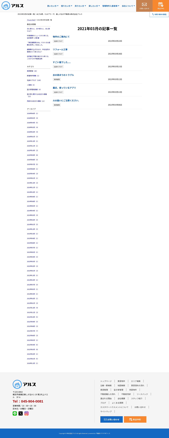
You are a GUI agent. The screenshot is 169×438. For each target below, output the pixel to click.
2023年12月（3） (33, 229)
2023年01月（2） (33, 271)
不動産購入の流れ (107, 394)
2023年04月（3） (33, 257)
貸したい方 (93, 5)
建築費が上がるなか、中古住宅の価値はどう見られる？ (38, 50)
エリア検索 (135, 381)
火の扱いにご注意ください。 (66, 100)
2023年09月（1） (33, 238)
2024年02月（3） (33, 220)
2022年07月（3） (33, 284)
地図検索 (121, 385)
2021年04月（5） (33, 345)
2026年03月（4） (33, 127)
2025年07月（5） (33, 164)
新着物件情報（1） (33, 76)
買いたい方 (52, 5)
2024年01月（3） (33, 224)
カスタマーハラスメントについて (114, 407)
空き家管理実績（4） (34, 89)
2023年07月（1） (33, 247)
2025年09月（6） (33, 155)
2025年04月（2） (33, 173)
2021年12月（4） (33, 308)
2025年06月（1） (33, 169)
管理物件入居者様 (109, 5)
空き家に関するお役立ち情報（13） (37, 95)
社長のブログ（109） (34, 80)
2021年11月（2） (33, 312)
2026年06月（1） (33, 113)
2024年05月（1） (33, 206)
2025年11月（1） (33, 146)
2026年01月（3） (33, 136)
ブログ (103, 402)
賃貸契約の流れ (137, 385)
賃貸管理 (57, 79)
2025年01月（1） (33, 178)
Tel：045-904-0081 (28, 401)
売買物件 (133, 389)
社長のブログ (58, 41)
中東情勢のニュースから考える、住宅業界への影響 (38, 36)
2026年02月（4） (33, 132)
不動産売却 (126, 394)
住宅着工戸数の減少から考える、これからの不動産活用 (38, 57)
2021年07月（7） (33, 331)
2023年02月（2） (33, 266)
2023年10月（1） (33, 234)
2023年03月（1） (33, 261)
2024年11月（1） (33, 187)
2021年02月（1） (33, 354)
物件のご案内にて (61, 36)
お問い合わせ (140, 407)
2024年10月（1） (33, 192)
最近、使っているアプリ (64, 87)
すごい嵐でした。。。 (62, 62)
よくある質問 (117, 402)
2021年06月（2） (33, 335)
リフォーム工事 (60, 49)
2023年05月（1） (33, 252)
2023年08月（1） (33, 243)
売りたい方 (79, 5)
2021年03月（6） (33, 349)
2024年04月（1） (33, 210)
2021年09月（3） (33, 322)
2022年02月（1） (33, 298)
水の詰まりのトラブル (63, 74)
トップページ (106, 381)
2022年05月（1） (33, 289)
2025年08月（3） (33, 159)
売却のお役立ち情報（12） (36, 101)
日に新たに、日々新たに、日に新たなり (38, 30)
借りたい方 (65, 5)
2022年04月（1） (33, 294)
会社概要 (121, 398)
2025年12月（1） (33, 141)
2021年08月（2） (33, 326)
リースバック (142, 394)
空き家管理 (118, 389)
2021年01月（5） (33, 359)
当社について (127, 5)
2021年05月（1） (33, 340)
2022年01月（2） (33, 303)
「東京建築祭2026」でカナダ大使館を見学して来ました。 (38, 43)
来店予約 (135, 419)
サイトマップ (106, 411)
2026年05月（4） (33, 118)
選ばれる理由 (106, 398)
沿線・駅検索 (106, 385)
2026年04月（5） (33, 122)
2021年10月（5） (33, 317)
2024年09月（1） (33, 197)
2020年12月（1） (33, 363)
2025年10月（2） (33, 150)
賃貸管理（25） (32, 71)
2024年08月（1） (33, 201)
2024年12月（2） (33, 183)
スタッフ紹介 (136, 398)
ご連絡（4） (31, 85)
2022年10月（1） (33, 280)
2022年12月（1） (33, 275)
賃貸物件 (121, 381)
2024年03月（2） (33, 215)
